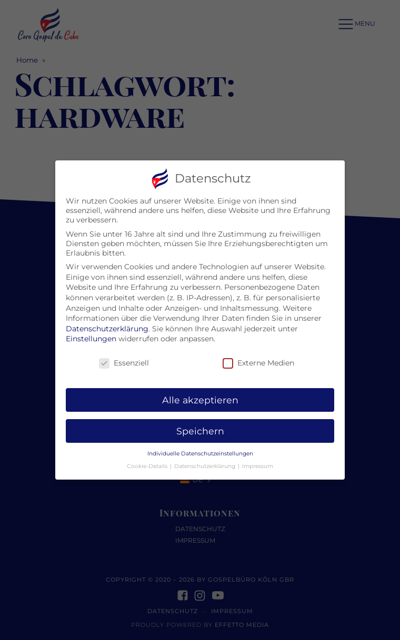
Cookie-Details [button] (148, 459)
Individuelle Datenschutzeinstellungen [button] (200, 446)
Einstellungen (91, 332)
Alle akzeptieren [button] (200, 393)
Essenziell (124, 356)
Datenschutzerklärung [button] (205, 459)
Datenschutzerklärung (107, 322)
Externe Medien (258, 356)
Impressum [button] (257, 459)
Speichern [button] (200, 424)
